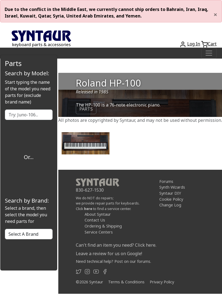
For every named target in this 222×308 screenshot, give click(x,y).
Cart (212, 44)
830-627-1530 (90, 190)
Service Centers (99, 232)
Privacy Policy (162, 281)
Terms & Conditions (126, 281)
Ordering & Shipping (103, 226)
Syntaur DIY (170, 193)
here (88, 208)
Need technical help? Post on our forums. (113, 261)
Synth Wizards (172, 187)
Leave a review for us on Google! (109, 254)
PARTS (86, 109)
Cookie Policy (171, 199)
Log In (193, 44)
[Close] (215, 14)
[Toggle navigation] (209, 53)
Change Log (170, 205)
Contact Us (95, 220)
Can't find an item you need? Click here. (116, 245)
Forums (166, 181)
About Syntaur (98, 214)
